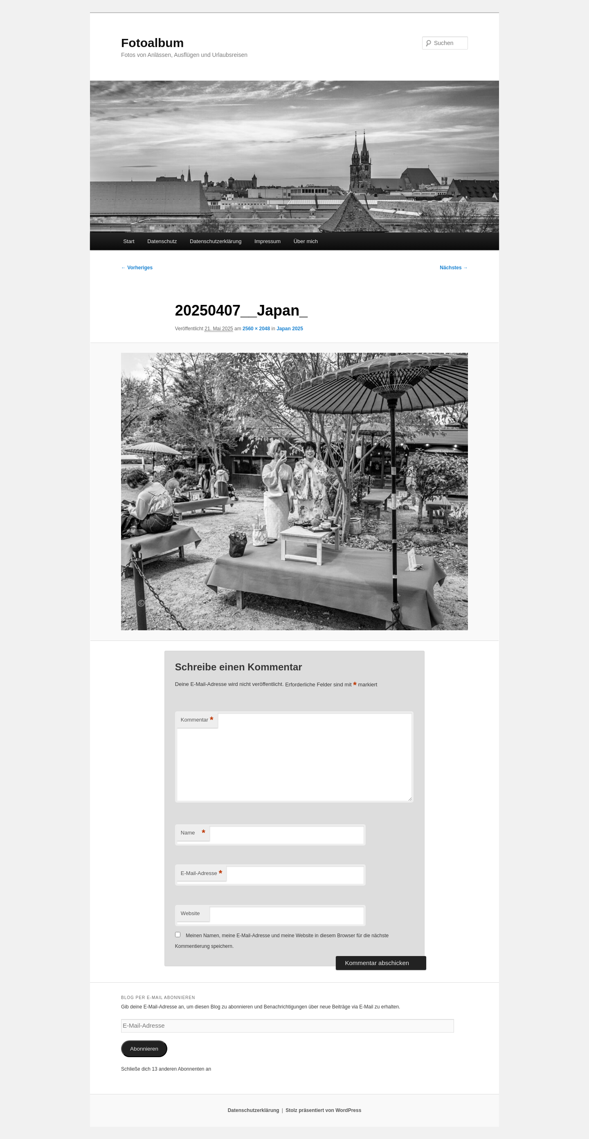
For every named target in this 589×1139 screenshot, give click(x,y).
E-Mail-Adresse (201, 874)
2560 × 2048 (256, 329)
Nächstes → (454, 268)
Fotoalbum (152, 43)
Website (190, 913)
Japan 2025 (290, 329)
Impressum (267, 241)
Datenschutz (162, 241)
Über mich (306, 241)
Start (128, 241)
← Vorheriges (137, 268)
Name (193, 833)
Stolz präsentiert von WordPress (323, 1110)
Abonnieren (144, 1049)
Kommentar (197, 720)
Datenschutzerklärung (215, 241)
